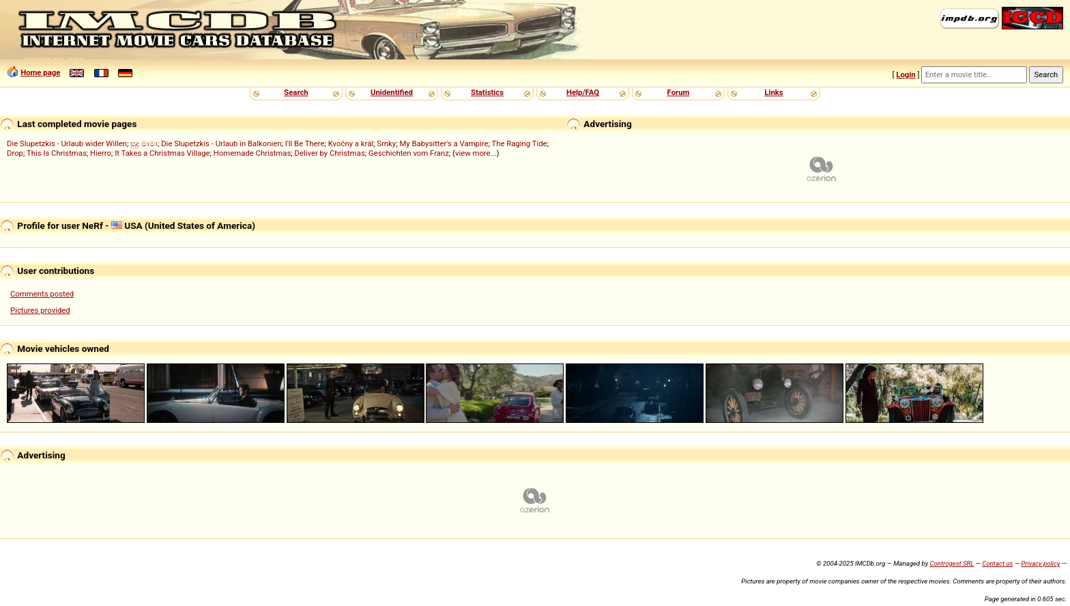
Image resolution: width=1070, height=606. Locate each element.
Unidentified (392, 92)
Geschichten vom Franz (408, 153)
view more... (476, 153)
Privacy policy (1040, 563)
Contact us (997, 563)
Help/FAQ (582, 92)
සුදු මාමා (144, 143)
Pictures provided (40, 310)
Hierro (100, 153)
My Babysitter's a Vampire (443, 143)
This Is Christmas (57, 153)
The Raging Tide (519, 143)
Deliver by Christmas (330, 153)
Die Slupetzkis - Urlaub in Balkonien (221, 143)
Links (773, 92)
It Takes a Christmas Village (162, 153)
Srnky (386, 143)
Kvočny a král (350, 143)
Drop (15, 153)
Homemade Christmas (252, 153)
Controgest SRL (951, 563)
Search (296, 92)
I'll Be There (305, 143)
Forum (678, 92)
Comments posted (42, 294)
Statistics (487, 92)
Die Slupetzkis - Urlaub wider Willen (67, 143)
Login (905, 74)
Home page (40, 72)
